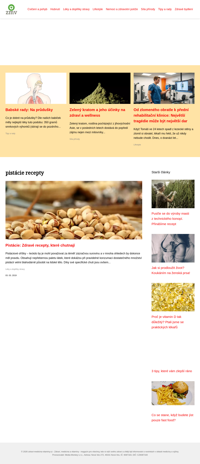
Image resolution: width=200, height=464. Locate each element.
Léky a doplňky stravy (76, 9)
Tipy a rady (165, 9)
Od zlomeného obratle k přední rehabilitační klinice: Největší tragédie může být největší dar (161, 115)
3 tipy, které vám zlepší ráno (172, 371)
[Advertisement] (100, 42)
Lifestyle (98, 9)
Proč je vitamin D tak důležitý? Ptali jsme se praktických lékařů (168, 322)
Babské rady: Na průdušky (29, 110)
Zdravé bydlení (184, 9)
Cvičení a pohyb (37, 9)
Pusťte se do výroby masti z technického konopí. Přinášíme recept (170, 219)
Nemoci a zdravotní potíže (122, 9)
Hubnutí (55, 9)
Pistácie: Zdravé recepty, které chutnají (40, 245)
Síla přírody (148, 9)
